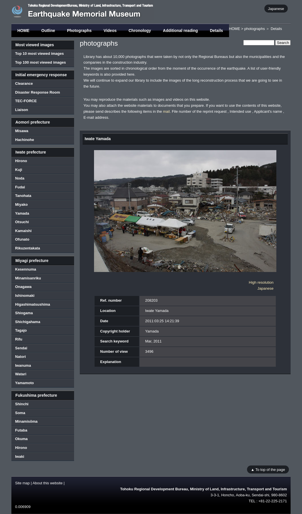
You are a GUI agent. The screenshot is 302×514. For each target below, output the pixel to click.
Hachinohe (24, 140)
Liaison (21, 110)
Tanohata (23, 195)
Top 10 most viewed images (39, 53)
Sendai (21, 348)
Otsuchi (22, 222)
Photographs (79, 30)
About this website (47, 483)
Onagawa (23, 287)
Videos (110, 30)
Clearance (24, 83)
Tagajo (21, 330)
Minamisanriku (28, 278)
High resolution (261, 282)
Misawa (21, 131)
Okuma (21, 439)
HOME (23, 30)
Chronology (139, 30)
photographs (254, 29)
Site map (22, 483)
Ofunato (22, 239)
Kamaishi (23, 231)
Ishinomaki (24, 295)
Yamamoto (24, 383)
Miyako (21, 204)
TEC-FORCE (26, 101)
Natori (20, 356)
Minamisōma (26, 421)
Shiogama (24, 313)
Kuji (18, 170)
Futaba (21, 430)
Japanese (276, 8)
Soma (20, 413)
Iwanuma (23, 365)
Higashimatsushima (32, 304)
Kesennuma (25, 269)
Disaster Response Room (37, 92)
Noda (20, 178)
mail (166, 111)
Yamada (22, 213)
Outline (48, 30)
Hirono (21, 161)
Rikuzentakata (27, 248)
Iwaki (19, 456)
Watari (20, 374)
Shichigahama (27, 322)
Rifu (18, 339)
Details (216, 30)
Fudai (20, 187)
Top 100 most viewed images (40, 62)
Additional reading (180, 30)
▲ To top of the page (268, 469)
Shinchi (21, 404)
